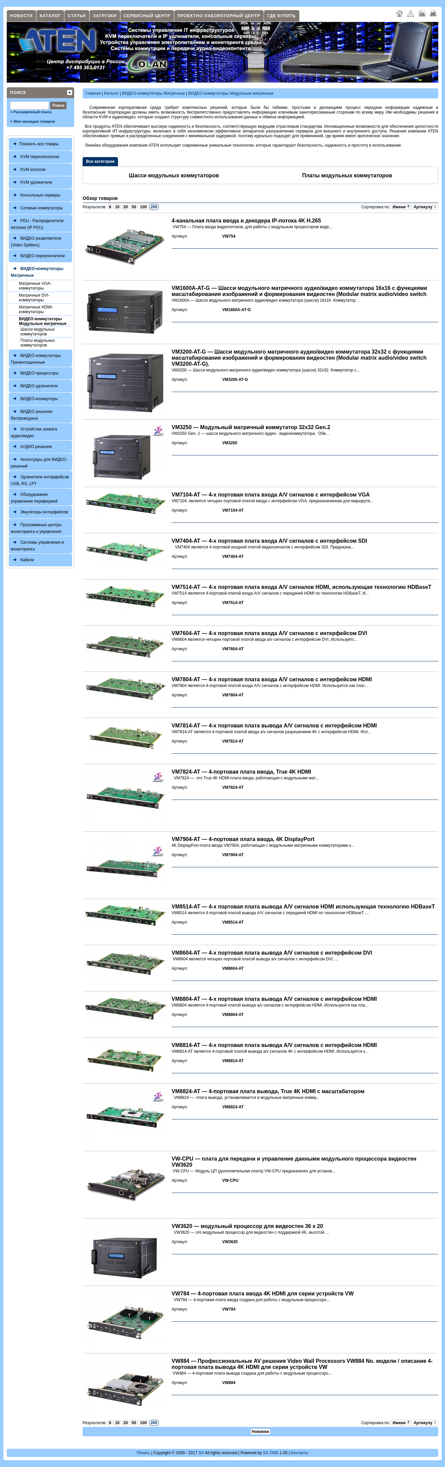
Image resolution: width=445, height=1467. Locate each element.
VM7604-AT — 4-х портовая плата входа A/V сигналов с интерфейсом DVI (269, 633)
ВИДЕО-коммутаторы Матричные (37, 271)
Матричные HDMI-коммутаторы (36, 309)
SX (201, 1452)
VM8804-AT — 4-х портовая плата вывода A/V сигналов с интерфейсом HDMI (274, 999)
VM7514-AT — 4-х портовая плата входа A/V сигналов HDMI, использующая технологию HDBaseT (302, 587)
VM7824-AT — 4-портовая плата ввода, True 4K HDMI (241, 772)
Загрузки (105, 15)
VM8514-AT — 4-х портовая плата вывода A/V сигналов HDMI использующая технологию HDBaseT (303, 906)
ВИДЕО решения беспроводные (31, 414)
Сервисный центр (147, 15)
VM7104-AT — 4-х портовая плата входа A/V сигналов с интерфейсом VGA (271, 495)
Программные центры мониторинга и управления (36, 527)
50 (134, 207)
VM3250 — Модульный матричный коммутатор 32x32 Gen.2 (251, 427)
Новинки (260, 1431)
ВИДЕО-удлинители (34, 386)
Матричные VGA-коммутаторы (35, 286)
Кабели (22, 560)
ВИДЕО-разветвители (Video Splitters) (36, 240)
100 (143, 207)
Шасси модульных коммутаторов (38, 331)
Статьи (77, 15)
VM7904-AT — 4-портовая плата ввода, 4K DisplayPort (243, 839)
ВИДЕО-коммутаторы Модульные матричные (42, 321)
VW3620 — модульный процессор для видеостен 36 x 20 (247, 1226)
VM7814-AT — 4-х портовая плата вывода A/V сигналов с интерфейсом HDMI (274, 725)
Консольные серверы (35, 195)
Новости (21, 15)
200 (154, 207)
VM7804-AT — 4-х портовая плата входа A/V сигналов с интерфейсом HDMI (272, 679)
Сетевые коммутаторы (37, 208)
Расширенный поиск (32, 112)
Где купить (281, 15)
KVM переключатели (35, 157)
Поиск (18, 92)
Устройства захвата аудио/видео (34, 431)
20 (125, 207)
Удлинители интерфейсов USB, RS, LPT (40, 479)
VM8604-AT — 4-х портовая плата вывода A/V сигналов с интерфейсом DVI (272, 953)
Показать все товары (35, 144)
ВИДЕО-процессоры (35, 373)
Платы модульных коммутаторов (38, 343)
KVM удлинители (31, 182)
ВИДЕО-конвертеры (34, 399)
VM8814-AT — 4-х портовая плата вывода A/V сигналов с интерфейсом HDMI (274, 1045)
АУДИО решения (31, 447)
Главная (93, 93)
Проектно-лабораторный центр (219, 15)
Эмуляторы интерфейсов (39, 512)
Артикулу (425, 207)
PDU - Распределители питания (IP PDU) (37, 223)
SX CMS (270, 1452)
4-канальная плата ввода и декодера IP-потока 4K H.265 (246, 220)
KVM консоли (28, 170)
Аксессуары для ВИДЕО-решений (39, 462)
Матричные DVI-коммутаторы (34, 297)
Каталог (50, 15)
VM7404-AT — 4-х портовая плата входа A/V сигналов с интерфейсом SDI (269, 541)
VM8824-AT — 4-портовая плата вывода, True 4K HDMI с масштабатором (268, 1091)
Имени (401, 207)
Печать (143, 1452)
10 (117, 207)
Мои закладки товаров (34, 121)
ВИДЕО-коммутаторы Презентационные (36, 358)
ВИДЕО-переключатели (38, 256)
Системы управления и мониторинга (37, 544)
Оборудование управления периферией (34, 497)
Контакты (299, 1452)
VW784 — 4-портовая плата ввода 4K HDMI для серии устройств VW (263, 1293)
